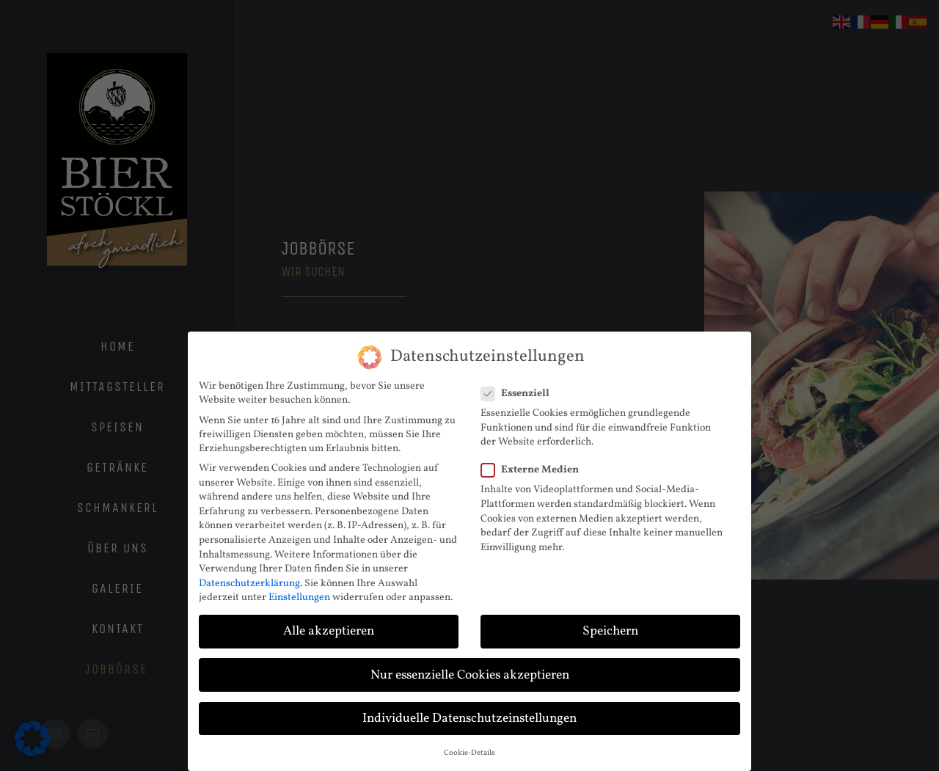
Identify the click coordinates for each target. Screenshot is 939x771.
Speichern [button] (610, 631)
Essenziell (521, 394)
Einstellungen (299, 597)
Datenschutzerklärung (249, 584)
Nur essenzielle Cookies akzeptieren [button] (469, 675)
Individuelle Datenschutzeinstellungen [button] (469, 718)
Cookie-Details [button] (469, 753)
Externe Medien (536, 470)
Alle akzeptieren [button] (328, 631)
